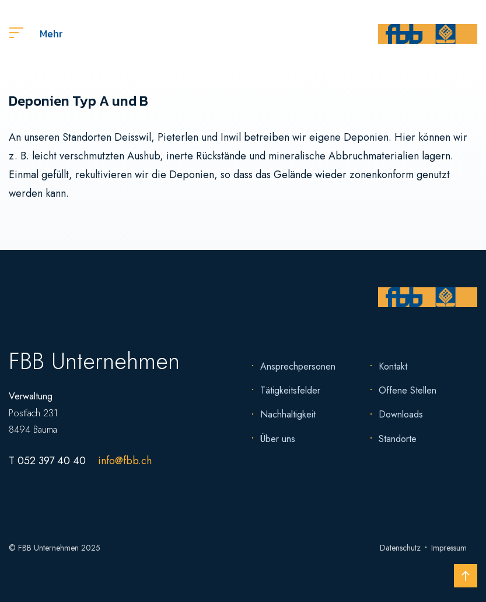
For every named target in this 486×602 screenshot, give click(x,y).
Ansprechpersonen (297, 366)
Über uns (277, 439)
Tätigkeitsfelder (290, 390)
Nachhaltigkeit (288, 414)
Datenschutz (400, 548)
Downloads (401, 414)
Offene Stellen (407, 390)
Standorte (398, 439)
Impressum (449, 548)
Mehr (36, 33)
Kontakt (393, 366)
